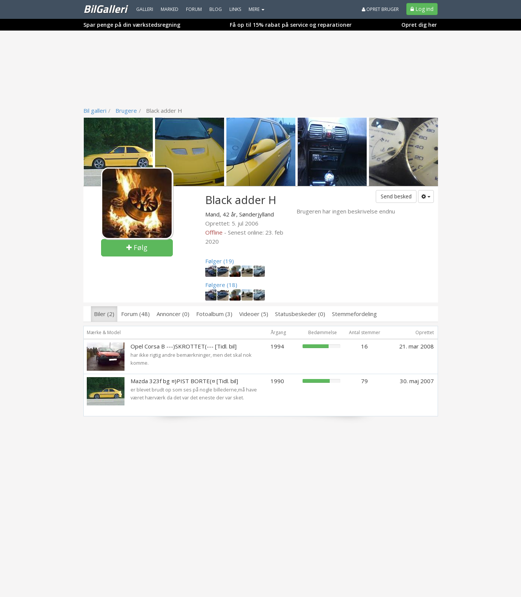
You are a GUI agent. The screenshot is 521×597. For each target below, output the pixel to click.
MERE (256, 9)
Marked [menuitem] (169, 9)
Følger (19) (219, 261)
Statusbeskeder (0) (300, 314)
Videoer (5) (253, 314)
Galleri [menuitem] (144, 9)
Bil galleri (94, 110)
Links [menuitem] (235, 9)
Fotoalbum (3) (214, 314)
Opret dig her (419, 24)
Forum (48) (135, 314)
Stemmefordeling (354, 314)
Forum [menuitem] (194, 9)
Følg (137, 247)
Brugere (126, 110)
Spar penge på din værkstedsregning (131, 24)
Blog (215, 9)
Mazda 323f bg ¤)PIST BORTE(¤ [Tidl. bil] (184, 381)
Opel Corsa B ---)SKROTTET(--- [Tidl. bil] (184, 346)
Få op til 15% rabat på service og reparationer (291, 24)
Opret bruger (380, 9)
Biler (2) (104, 314)
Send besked (396, 196)
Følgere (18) (221, 285)
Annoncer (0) (173, 314)
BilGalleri (105, 8)
